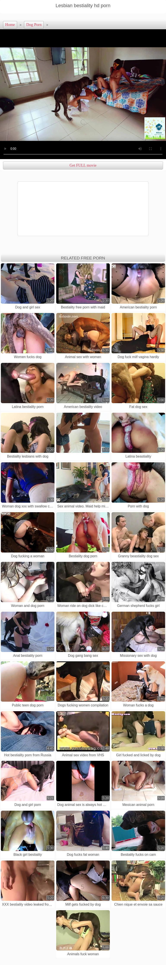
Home (10, 25)
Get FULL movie (83, 165)
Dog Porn (34, 25)
